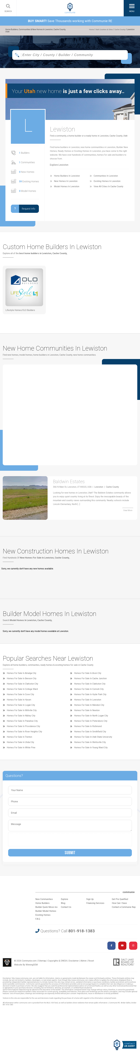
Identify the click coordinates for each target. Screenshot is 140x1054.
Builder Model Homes (45, 912)
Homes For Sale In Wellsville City (90, 744)
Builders (24, 154)
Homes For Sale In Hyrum (19, 701)
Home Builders (42, 905)
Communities (27, 164)
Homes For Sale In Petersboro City (90, 722)
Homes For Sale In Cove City (20, 696)
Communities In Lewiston (106, 177)
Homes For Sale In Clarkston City (22, 685)
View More (127, 514)
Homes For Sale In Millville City (22, 712)
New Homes (26, 173)
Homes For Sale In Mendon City (89, 706)
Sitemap (42, 962)
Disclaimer (74, 962)
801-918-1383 (81, 932)
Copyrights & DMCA (57, 962)
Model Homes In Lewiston (66, 188)
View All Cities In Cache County (108, 188)
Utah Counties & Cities (102, 29)
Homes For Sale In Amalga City (21, 675)
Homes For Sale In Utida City (20, 744)
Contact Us (66, 909)
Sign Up (90, 901)
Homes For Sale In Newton (87, 712)
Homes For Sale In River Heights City (24, 733)
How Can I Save (119, 905)
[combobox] (70, 57)
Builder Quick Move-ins (46, 909)
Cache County (119, 29)
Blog (63, 905)
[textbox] (76, 57)
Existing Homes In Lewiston (107, 183)
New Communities (44, 901)
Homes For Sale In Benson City (21, 680)
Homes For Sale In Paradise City (22, 722)
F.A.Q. (37, 920)
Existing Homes (29, 183)
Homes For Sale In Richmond (88, 728)
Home (88, 29)
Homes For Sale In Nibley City (21, 717)
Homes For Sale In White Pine (21, 749)
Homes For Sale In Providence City (23, 728)
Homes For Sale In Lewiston (87, 701)
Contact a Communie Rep (124, 909)
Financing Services (95, 905)
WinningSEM (32, 966)
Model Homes (27, 192)
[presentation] (30, 841)
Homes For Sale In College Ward (22, 691)
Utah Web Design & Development (7, 964)
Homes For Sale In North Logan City (91, 717)
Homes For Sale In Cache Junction (90, 680)
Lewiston (98, 491)
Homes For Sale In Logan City (21, 706)
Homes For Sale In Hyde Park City (90, 696)
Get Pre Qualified (120, 901)
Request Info (23, 210)
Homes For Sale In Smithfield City (90, 733)
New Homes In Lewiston (65, 183)
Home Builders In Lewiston (67, 177)
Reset (91, 962)
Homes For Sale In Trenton (19, 738)
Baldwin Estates (75, 484)
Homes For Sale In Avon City (87, 675)
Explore (64, 901)
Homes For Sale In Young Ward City (91, 749)
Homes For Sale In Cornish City (89, 691)
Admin (83, 962)
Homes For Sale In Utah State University (93, 738)
